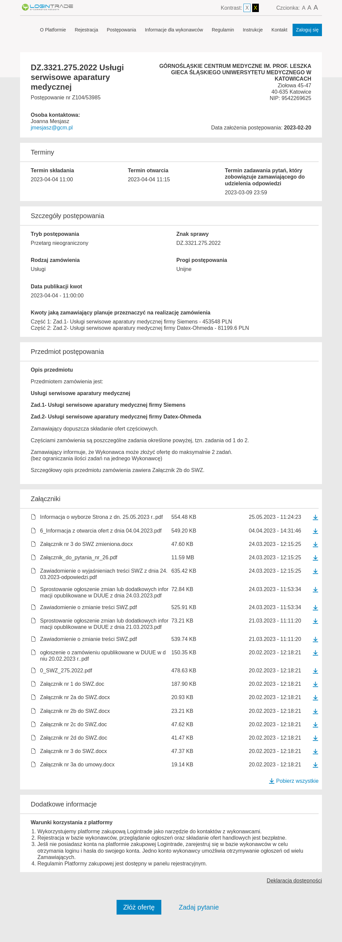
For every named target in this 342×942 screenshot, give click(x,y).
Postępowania (121, 29)
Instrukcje (253, 29)
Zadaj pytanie (199, 907)
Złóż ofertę (139, 907)
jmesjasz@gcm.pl (52, 127)
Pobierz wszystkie (294, 781)
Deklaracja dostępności (294, 880)
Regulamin (223, 29)
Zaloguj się (307, 29)
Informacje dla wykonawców (174, 29)
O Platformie (53, 29)
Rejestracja (86, 29)
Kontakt (279, 29)
